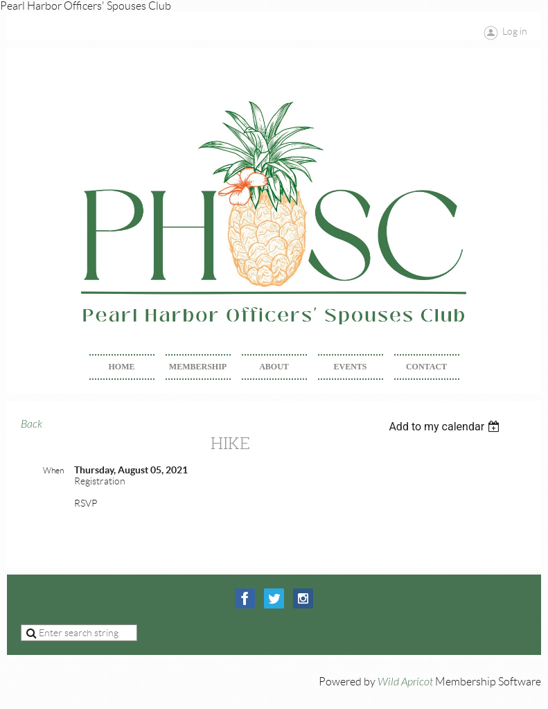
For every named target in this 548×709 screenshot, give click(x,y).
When (53, 470)
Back (31, 424)
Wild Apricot (405, 682)
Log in (514, 31)
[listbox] (446, 426)
